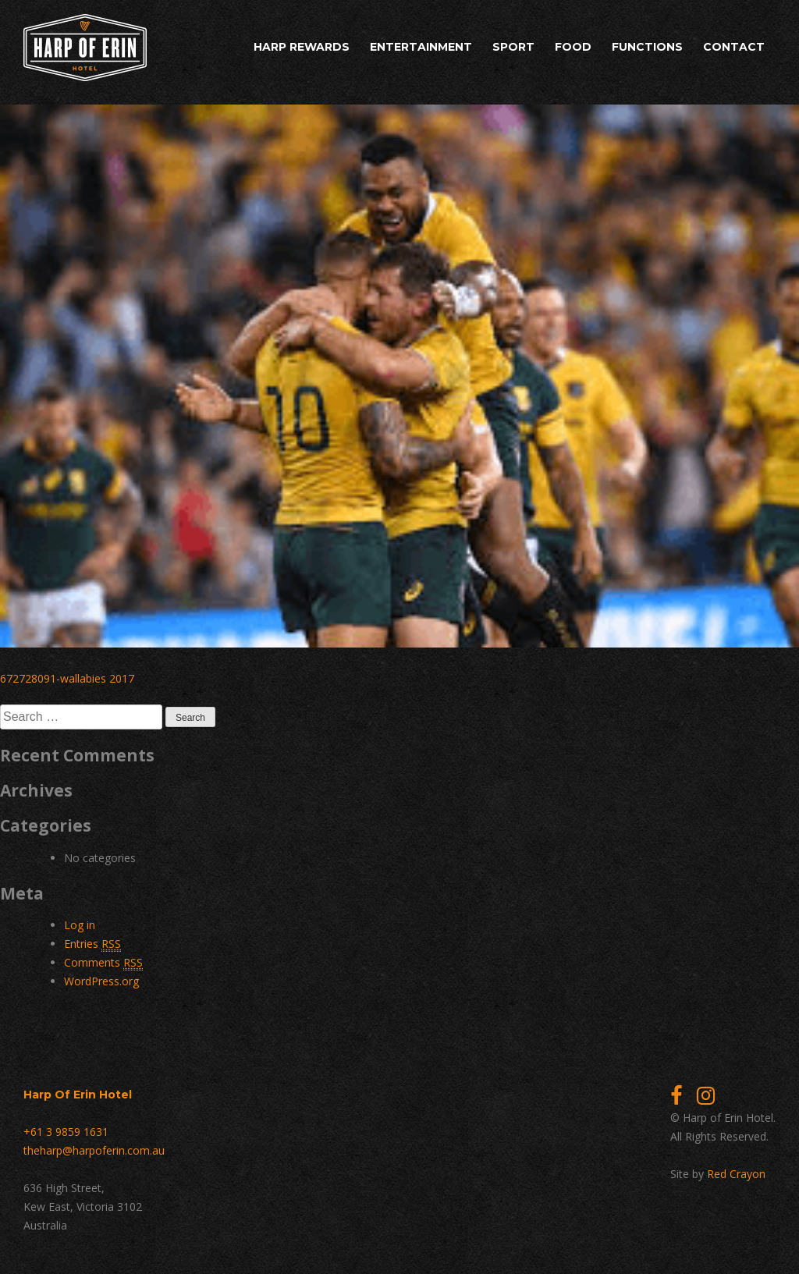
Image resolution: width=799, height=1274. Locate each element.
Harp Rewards (302, 47)
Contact (734, 47)
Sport (513, 47)
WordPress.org (101, 981)
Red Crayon (736, 1173)
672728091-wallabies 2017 (67, 678)
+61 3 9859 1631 (65, 1131)
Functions (647, 47)
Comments (103, 963)
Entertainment (421, 47)
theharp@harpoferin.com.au (94, 1150)
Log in (79, 924)
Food (573, 47)
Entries (92, 944)
